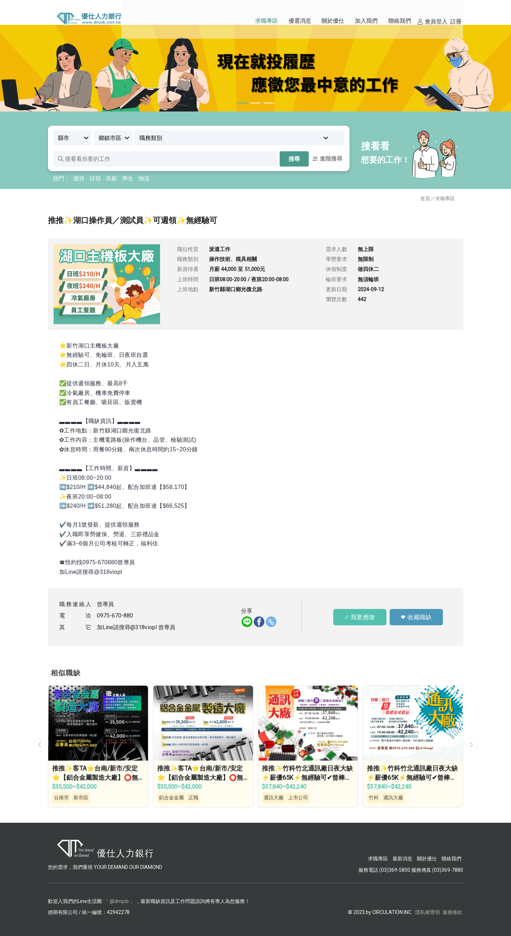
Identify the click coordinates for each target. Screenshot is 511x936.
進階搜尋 (327, 158)
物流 (144, 178)
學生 (127, 178)
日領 (95, 178)
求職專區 (445, 198)
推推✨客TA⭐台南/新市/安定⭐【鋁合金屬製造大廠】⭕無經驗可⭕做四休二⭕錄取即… (95, 777)
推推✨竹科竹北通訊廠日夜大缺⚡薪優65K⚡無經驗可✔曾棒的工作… (308, 777)
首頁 (425, 198)
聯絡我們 (451, 858)
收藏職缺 (416, 617)
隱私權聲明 (427, 912)
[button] (40, 745)
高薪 (111, 178)
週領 (78, 178)
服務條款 (452, 912)
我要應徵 (359, 617)
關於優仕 (427, 858)
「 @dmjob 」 (119, 901)
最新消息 (402, 858)
